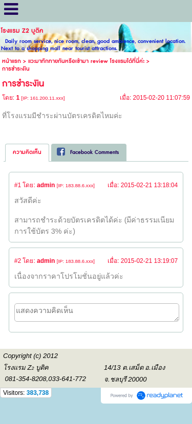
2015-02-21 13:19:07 (149, 260)
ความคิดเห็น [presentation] (27, 152)
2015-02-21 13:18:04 (149, 185)
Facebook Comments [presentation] (88, 152)
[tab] (27, 152)
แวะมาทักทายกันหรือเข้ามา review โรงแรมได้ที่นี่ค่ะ (86, 61)
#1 (17, 185)
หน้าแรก (11, 61)
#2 (17, 260)
